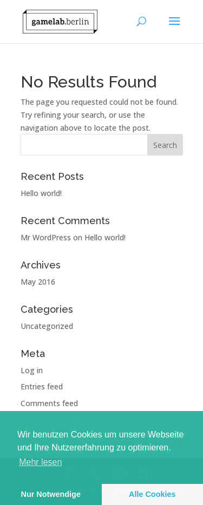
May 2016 (38, 282)
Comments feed (49, 403)
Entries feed (42, 386)
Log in (32, 370)
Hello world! (41, 193)
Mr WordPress (46, 237)
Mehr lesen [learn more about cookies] (40, 462)
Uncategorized (47, 326)
